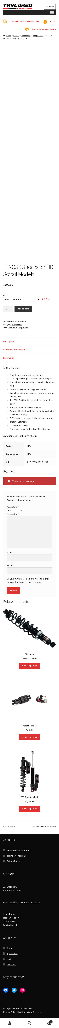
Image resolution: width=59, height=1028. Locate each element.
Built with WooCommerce (30, 1012)
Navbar (16, 35)
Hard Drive (12, 327)
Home (8, 35)
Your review (13, 514)
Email (10, 565)
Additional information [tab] (14, 349)
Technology (26, 35)
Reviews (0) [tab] (8, 357)
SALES (53, 21)
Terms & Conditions (16, 855)
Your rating (13, 506)
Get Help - (44, 29)
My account (12, 953)
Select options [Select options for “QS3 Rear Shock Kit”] (29, 808)
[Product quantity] (8, 309)
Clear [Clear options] (48, 299)
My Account (10, 1023)
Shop (9, 948)
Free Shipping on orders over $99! (24, 21)
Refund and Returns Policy (19, 850)
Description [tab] (8, 341)
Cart (9, 959)
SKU (5, 295)
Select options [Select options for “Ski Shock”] (29, 665)
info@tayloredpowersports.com (24, 902)
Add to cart (23, 308)
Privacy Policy (13, 861)
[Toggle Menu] (52, 12)
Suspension (38, 35)
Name (10, 552)
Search (29, 1023)
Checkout (11, 964)
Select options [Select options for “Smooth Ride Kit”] (29, 737)
